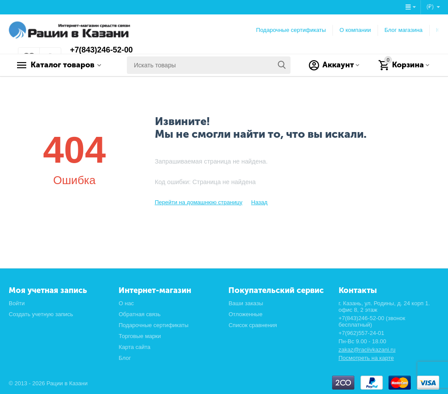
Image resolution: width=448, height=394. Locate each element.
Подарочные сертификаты (291, 30)
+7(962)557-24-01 (362, 333)
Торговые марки (140, 336)
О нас (126, 303)
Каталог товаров (64, 65)
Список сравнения (252, 325)
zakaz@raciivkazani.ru (367, 349)
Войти (16, 303)
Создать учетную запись (41, 314)
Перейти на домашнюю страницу (198, 202)
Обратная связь (140, 314)
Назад (259, 202)
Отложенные (245, 314)
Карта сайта (134, 347)
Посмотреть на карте (366, 358)
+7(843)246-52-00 (101, 50)
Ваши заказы (245, 303)
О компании (355, 30)
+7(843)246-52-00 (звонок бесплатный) (372, 321)
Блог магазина (404, 30)
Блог (125, 358)
